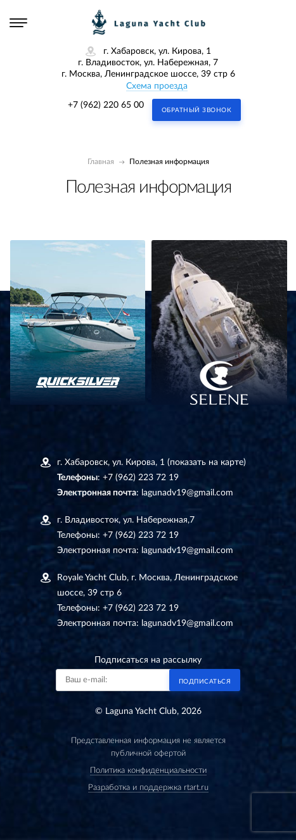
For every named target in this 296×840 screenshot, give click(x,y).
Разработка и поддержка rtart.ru (148, 788)
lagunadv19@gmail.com (187, 492)
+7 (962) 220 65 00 (106, 105)
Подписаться (205, 681)
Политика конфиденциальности (148, 771)
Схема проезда (157, 86)
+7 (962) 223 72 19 (141, 477)
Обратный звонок (197, 110)
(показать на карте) (206, 462)
